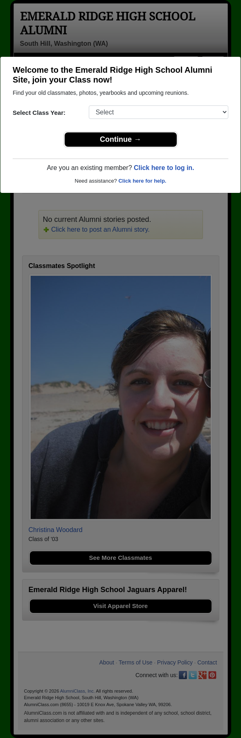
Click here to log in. (164, 167)
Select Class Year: (39, 112)
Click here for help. (142, 181)
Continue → (120, 139)
